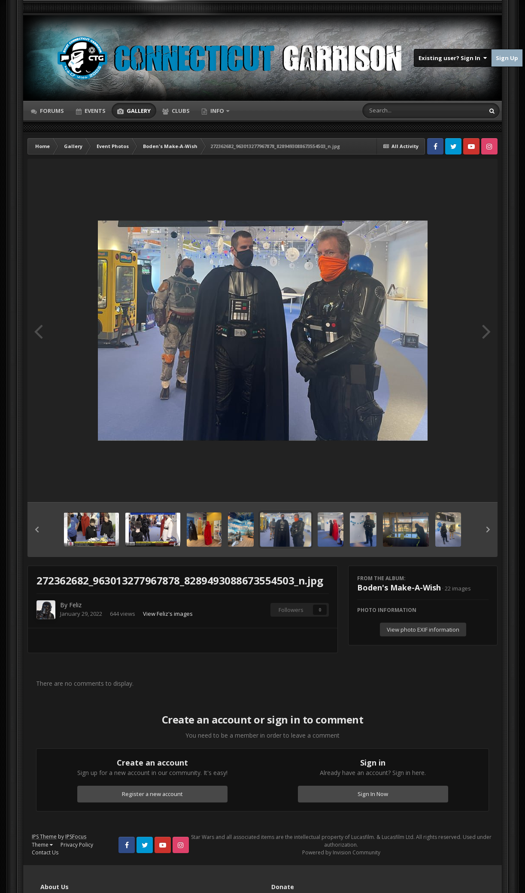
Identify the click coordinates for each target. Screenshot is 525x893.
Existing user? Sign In (453, 58)
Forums (51, 111)
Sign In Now (373, 794)
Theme (42, 844)
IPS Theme (44, 836)
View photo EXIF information (423, 629)
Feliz (75, 605)
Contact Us (45, 852)
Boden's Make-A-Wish (399, 587)
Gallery (138, 111)
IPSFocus (75, 836)
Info (217, 111)
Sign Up (507, 58)
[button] (36, 529)
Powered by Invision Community (341, 852)
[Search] (401, 110)
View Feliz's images (168, 614)
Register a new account (152, 794)
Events (94, 111)
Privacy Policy (77, 844)
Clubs (180, 111)
